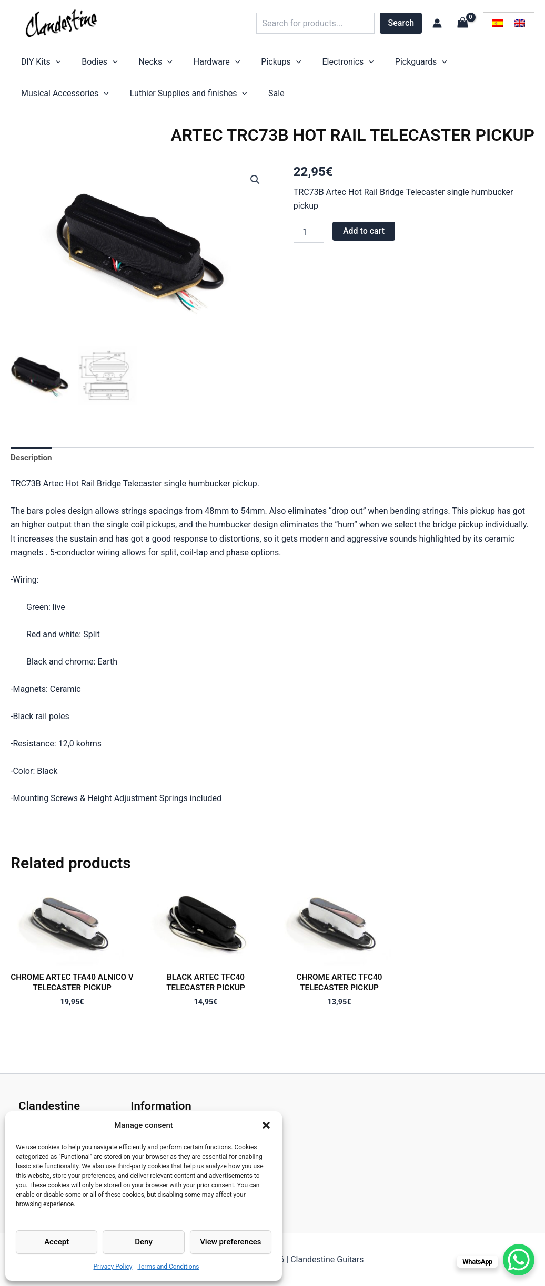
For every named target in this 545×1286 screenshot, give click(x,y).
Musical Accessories (433, 64)
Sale (152, 101)
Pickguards (353, 64)
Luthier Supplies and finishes (74, 101)
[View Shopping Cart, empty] (462, 23)
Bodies (84, 64)
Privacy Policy (113, 1266)
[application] (50, 64)
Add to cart (364, 241)
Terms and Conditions (168, 1266)
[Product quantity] (309, 242)
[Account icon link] (437, 23)
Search (401, 23)
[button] (266, 1125)
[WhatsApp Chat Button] (518, 1259)
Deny (144, 1242)
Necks (129, 64)
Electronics (290, 64)
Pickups (234, 64)
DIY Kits (35, 64)
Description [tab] (32, 467)
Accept (56, 1242)
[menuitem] (498, 23)
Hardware (180, 64)
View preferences (230, 1242)
